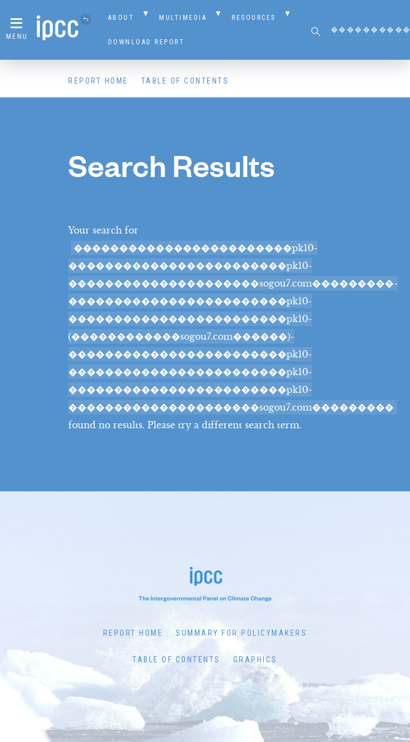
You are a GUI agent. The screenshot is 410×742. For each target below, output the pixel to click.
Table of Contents (185, 80)
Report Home (98, 80)
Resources (254, 18)
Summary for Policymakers (241, 633)
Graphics (255, 659)
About (121, 18)
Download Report (146, 42)
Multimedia (183, 18)
